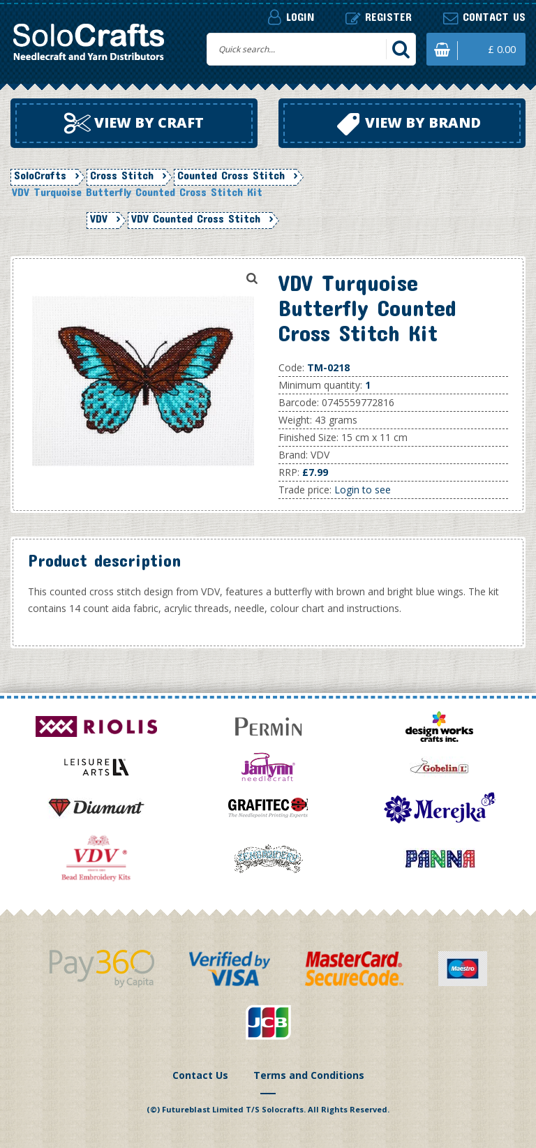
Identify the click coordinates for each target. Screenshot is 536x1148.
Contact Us (200, 1075)
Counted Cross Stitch (231, 175)
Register (378, 17)
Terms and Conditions (308, 1075)
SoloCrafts (40, 175)
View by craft (134, 123)
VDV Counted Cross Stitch (195, 218)
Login (291, 16)
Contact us (484, 17)
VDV (98, 218)
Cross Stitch (122, 175)
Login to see (362, 489)
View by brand (409, 124)
